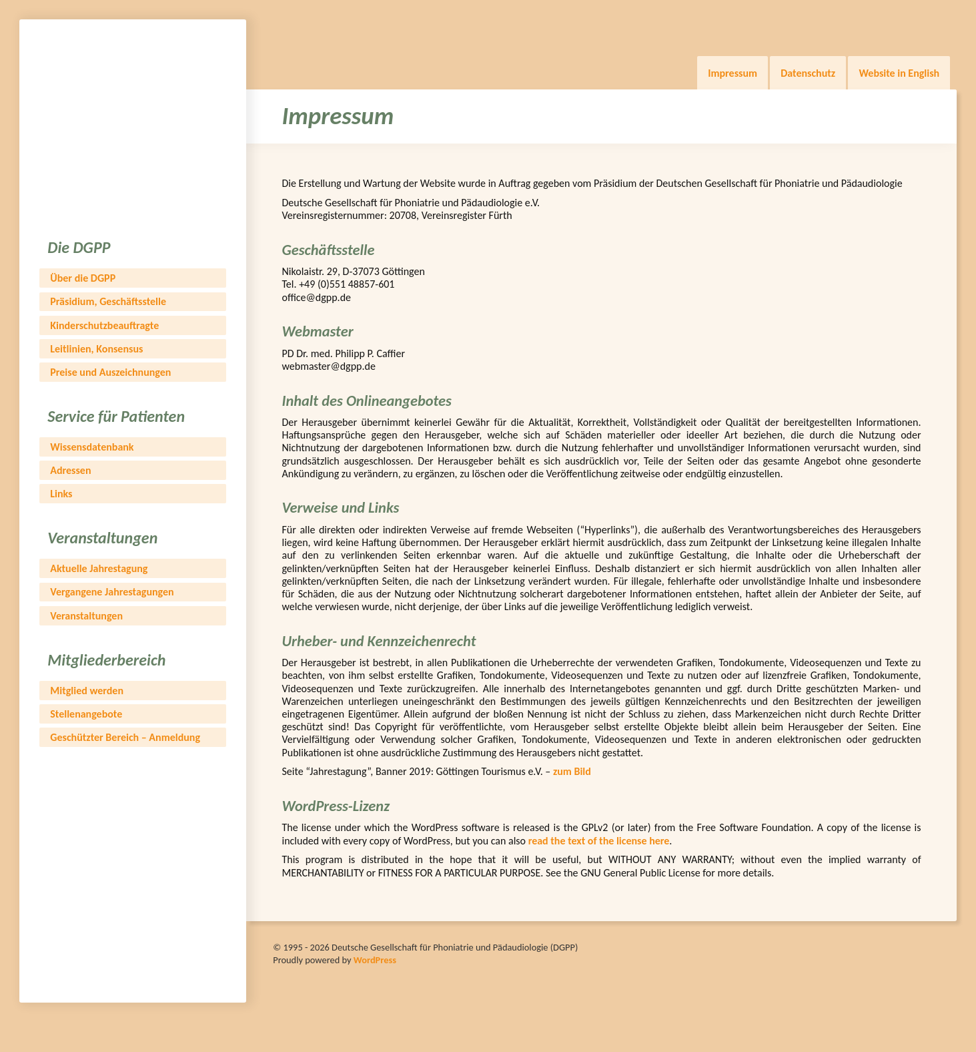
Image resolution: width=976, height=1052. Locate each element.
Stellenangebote (86, 714)
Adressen (70, 470)
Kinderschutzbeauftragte (104, 325)
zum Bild (572, 771)
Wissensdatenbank (91, 447)
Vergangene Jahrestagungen (111, 591)
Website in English (899, 73)
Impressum (732, 73)
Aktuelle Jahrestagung (98, 568)
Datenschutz (808, 73)
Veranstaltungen (86, 615)
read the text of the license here (599, 840)
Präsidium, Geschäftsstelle (108, 301)
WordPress (375, 960)
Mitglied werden (86, 690)
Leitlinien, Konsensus (96, 348)
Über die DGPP (82, 278)
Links (61, 493)
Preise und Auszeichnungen (110, 372)
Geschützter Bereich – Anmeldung (125, 737)
